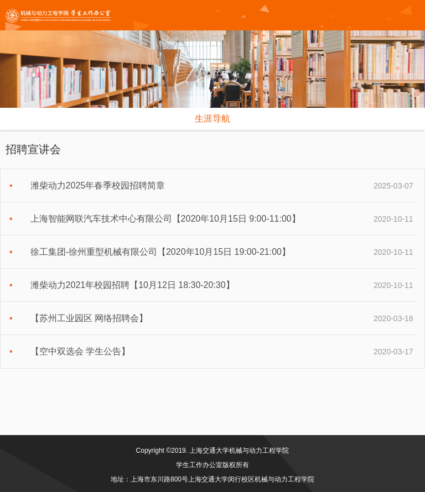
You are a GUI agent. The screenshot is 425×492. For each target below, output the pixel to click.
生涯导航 (212, 118)
